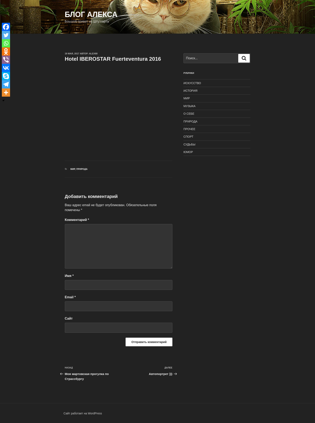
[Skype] (6, 76)
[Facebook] (6, 27)
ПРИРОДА (82, 169)
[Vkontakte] (6, 68)
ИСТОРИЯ (190, 90)
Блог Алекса (91, 14)
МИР (72, 169)
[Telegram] (6, 84)
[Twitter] (6, 35)
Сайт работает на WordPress (83, 413)
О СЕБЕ (188, 113)
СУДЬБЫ (189, 144)
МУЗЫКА (189, 106)
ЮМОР (188, 152)
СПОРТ (188, 136)
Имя (69, 276)
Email (70, 297)
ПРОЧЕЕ (189, 129)
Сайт (69, 318)
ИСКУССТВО (192, 83)
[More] (6, 92)
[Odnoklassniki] (6, 51)
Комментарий (77, 220)
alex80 (93, 53)
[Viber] (6, 60)
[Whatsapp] (6, 43)
